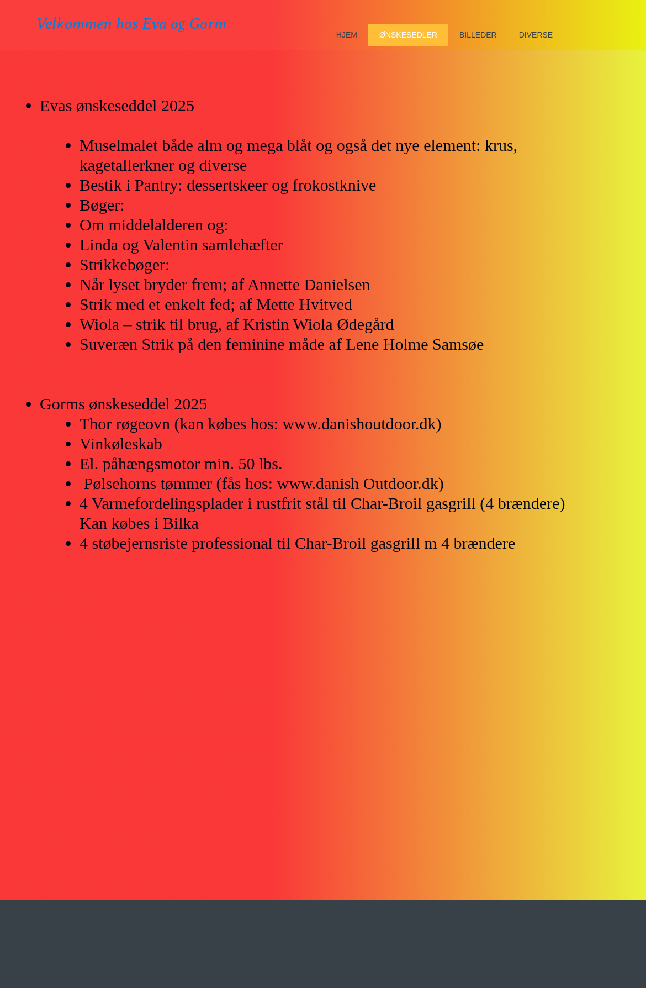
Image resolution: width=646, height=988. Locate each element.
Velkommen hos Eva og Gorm (131, 24)
